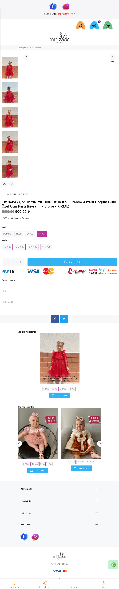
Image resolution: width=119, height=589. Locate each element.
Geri (26, 121)
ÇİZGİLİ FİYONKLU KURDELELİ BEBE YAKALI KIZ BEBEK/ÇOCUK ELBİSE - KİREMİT (81, 453)
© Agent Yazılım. (59, 564)
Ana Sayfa (21, 47)
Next (11, 184)
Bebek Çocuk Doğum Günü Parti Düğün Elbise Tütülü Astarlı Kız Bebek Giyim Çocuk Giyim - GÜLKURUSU (38, 454)
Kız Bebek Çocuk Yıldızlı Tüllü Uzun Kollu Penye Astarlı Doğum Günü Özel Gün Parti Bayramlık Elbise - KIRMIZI (59, 379)
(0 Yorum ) (8, 218)
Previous (5, 184)
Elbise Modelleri (35, 47)
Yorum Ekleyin (22, 218)
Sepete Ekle (72, 262)
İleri (113, 121)
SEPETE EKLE (61, 395)
